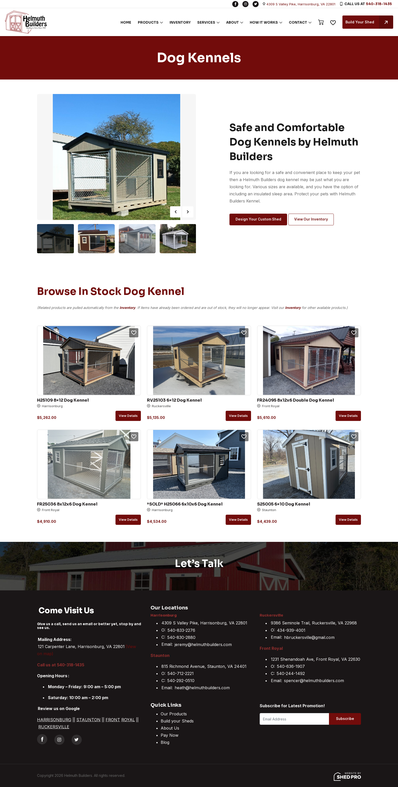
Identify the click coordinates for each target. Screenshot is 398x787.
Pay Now (169, 735)
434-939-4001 (291, 630)
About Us (170, 728)
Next (187, 211)
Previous (175, 211)
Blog (165, 742)
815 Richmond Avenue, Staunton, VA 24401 (203, 666)
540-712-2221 (181, 673)
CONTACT (297, 22)
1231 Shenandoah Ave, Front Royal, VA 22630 (315, 659)
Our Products (174, 713)
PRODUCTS (147, 22)
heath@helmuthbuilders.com (202, 687)
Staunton (160, 655)
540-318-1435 (379, 4)
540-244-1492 (291, 673)
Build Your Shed (368, 22)
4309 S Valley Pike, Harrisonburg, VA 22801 (301, 4)
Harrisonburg (164, 615)
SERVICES (205, 22)
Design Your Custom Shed (259, 219)
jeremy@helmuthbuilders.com (203, 644)
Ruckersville (272, 615)
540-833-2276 (181, 630)
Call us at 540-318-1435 (60, 664)
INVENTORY (178, 22)
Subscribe (340, 719)
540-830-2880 (181, 637)
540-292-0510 (180, 680)
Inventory (127, 308)
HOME (124, 22)
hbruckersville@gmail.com (309, 637)
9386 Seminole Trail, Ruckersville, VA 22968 (314, 623)
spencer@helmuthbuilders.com (314, 680)
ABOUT (231, 22)
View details (128, 416)
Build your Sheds (177, 720)
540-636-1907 (291, 666)
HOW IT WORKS (262, 22)
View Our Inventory (314, 219)
